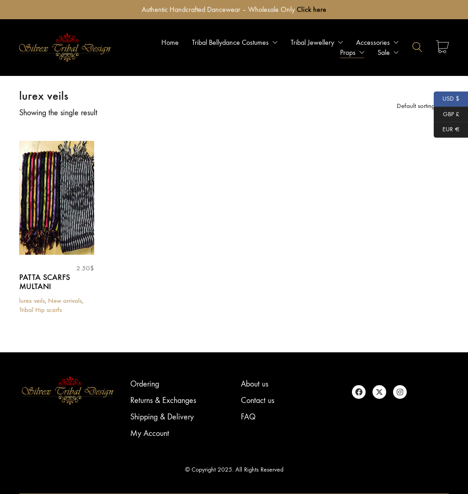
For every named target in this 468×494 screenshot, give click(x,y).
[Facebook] (359, 392)
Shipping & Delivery (162, 417)
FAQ (248, 417)
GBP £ (446, 115)
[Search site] (417, 48)
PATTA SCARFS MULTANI (44, 282)
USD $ (447, 99)
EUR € (447, 130)
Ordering (144, 384)
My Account (149, 433)
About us (254, 384)
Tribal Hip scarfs (40, 310)
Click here (311, 9)
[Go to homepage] (65, 47)
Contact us (257, 400)
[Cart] (442, 48)
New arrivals (65, 300)
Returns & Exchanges (163, 400)
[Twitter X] (379, 392)
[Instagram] (400, 392)
